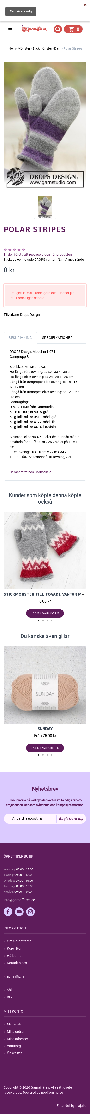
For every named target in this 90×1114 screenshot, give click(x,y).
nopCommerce (52, 1092)
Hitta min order (26, 17)
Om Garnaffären (19, 941)
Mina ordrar (15, 1032)
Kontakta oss (17, 963)
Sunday (45, 728)
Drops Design (30, 315)
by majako (78, 1106)
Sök (9, 990)
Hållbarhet (15, 956)
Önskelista (15, 1053)
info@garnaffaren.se (19, 900)
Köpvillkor (14, 948)
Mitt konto (14, 1024)
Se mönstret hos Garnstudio (30, 472)
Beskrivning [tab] (20, 338)
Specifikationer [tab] (57, 338)
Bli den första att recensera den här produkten (38, 254)
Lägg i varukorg (45, 613)
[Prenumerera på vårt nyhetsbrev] (45, 818)
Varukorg (14, 1046)
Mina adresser (17, 1039)
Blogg (11, 997)
